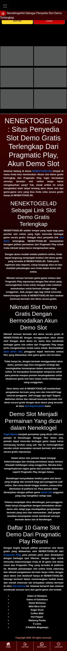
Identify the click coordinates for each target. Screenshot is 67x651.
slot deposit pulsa (34, 406)
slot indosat (19, 586)
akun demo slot (13, 351)
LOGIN (49, 21)
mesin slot (46, 492)
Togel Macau (11, 434)
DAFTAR (17, 21)
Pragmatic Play (12, 554)
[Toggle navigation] (5, 5)
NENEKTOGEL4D (41, 171)
